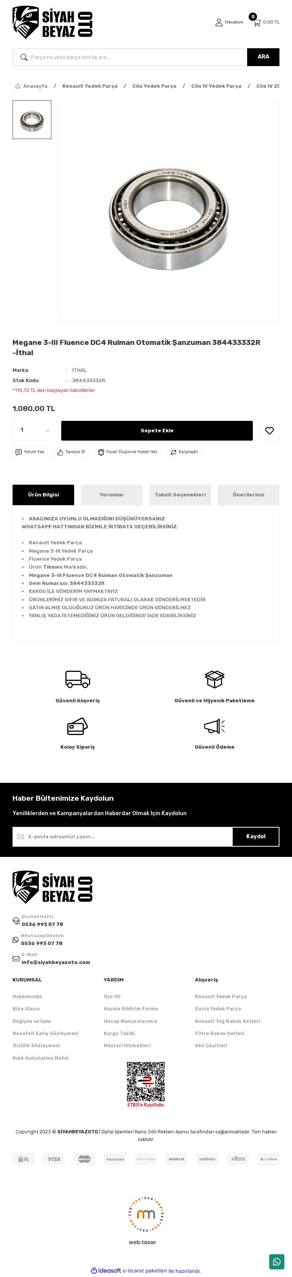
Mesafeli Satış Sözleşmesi (46, 1034)
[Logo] (52, 22)
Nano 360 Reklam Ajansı (162, 1132)
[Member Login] (228, 22)
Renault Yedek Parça (221, 997)
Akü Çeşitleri (211, 1046)
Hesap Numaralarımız (130, 1022)
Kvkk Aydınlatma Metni (41, 1059)
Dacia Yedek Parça (218, 1009)
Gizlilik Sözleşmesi (36, 1046)
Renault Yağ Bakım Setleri (227, 1022)
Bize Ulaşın (26, 1009)
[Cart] (265, 23)
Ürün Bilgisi (43, 495)
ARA (263, 57)
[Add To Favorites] (269, 430)
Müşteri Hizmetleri (127, 1046)
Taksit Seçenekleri (180, 495)
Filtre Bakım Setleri (219, 1034)
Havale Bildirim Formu (131, 1009)
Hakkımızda (27, 997)
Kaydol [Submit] (255, 836)
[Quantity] (33, 430)
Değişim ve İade (32, 1022)
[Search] (146, 57)
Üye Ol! (112, 997)
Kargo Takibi (119, 1034)
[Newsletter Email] (146, 837)
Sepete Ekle (157, 430)
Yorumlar (112, 495)
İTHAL (79, 370)
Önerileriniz (249, 495)
